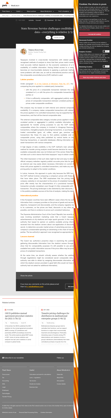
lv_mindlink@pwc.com (34, 287)
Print (59, 20)
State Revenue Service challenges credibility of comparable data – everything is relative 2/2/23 (52, 15)
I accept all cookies (94, 34)
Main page (5, 15)
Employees (5, 390)
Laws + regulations (35, 377)
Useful (18, 11)
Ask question (72, 286)
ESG (3, 384)
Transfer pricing (58, 37)
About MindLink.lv (46, 11)
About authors (31, 11)
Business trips (34, 387)
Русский (38, 20)
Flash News (6, 11)
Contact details (61, 384)
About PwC (60, 377)
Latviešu (31, 20)
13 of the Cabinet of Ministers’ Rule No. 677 (51, 84)
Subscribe (60, 374)
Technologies (6, 393)
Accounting (5, 380)
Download (50, 20)
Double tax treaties (35, 384)
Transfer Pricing (6, 396)
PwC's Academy (64, 11)
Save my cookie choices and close (94, 77)
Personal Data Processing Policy (28, 412)
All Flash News (16, 15)
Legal (3, 387)
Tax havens (33, 380)
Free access (5, 374)
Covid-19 (23, 323)
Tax (48, 37)
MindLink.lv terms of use (9, 412)
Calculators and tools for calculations (40, 374)
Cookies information (46, 412)
